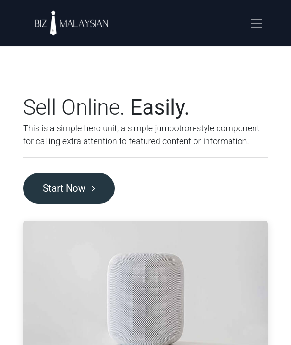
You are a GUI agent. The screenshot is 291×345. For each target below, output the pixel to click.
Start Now (69, 188)
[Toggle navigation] (256, 23)
